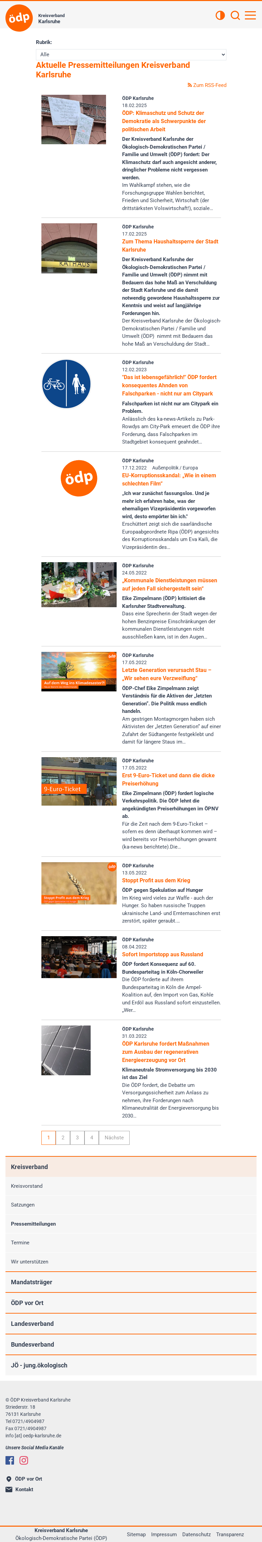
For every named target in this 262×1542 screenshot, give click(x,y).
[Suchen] (235, 16)
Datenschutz (196, 1534)
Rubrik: (44, 42)
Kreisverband (29, 1166)
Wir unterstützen (29, 1262)
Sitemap (136, 1534)
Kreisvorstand (26, 1186)
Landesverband (32, 1323)
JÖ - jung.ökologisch (39, 1365)
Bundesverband (32, 1344)
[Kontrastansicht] (220, 16)
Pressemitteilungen (33, 1224)
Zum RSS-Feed (207, 85)
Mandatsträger (31, 1282)
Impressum (164, 1534)
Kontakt (19, 1489)
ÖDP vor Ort (27, 1302)
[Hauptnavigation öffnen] (250, 15)
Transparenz (230, 1534)
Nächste (114, 1138)
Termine (20, 1243)
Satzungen (23, 1205)
